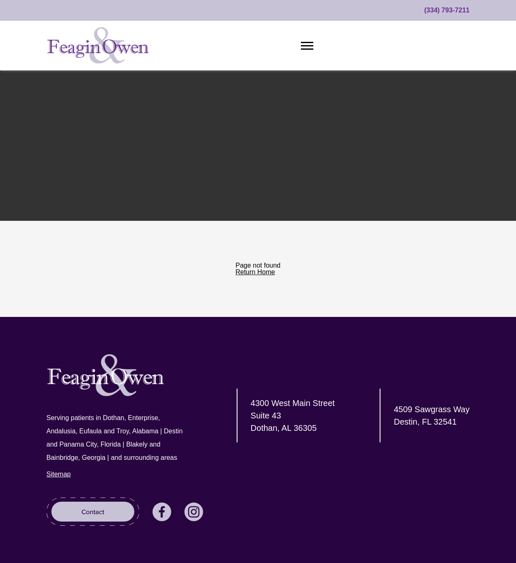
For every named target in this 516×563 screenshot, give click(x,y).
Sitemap (58, 474)
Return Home (255, 271)
